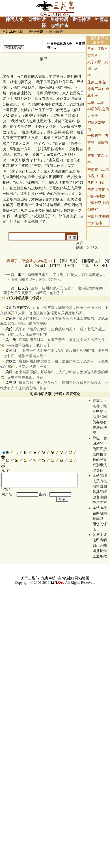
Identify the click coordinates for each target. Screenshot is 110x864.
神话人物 (14, 19)
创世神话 (37, 19)
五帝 (91, 156)
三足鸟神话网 (13, 32)
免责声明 (48, 728)
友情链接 (65, 728)
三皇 (91, 102)
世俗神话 (82, 19)
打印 (55, 266)
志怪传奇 (60, 25)
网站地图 (82, 728)
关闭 (70, 266)
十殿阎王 (94, 136)
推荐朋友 (91, 261)
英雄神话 (59, 19)
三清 (100, 102)
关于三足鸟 (30, 728)
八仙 (91, 49)
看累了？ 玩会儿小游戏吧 (30, 261)
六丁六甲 (94, 62)
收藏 (39, 266)
